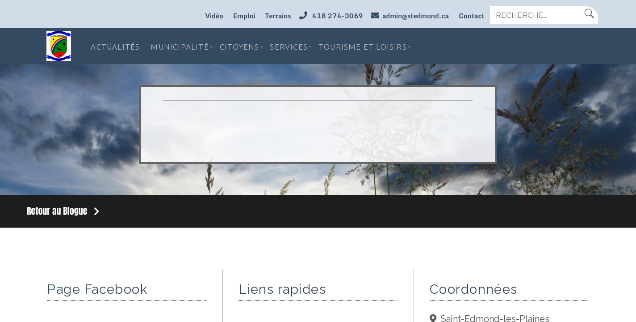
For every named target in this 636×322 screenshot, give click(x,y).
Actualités (115, 46)
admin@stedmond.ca (415, 15)
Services (289, 46)
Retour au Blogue (63, 211)
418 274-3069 (336, 15)
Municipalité (180, 46)
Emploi (244, 15)
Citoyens (239, 46)
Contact (471, 15)
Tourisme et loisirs (362, 46)
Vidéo (214, 15)
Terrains (278, 15)
